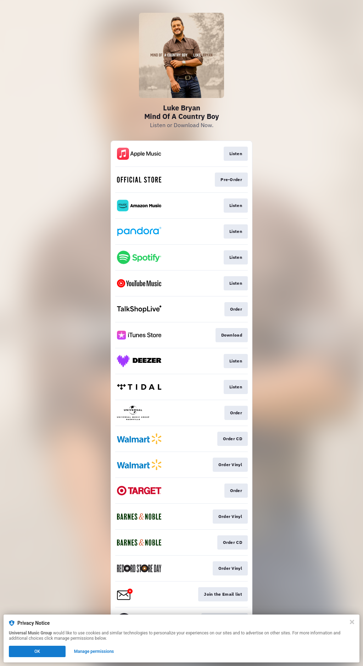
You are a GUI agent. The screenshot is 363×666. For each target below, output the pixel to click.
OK (37, 651)
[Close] (352, 622)
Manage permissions (94, 651)
